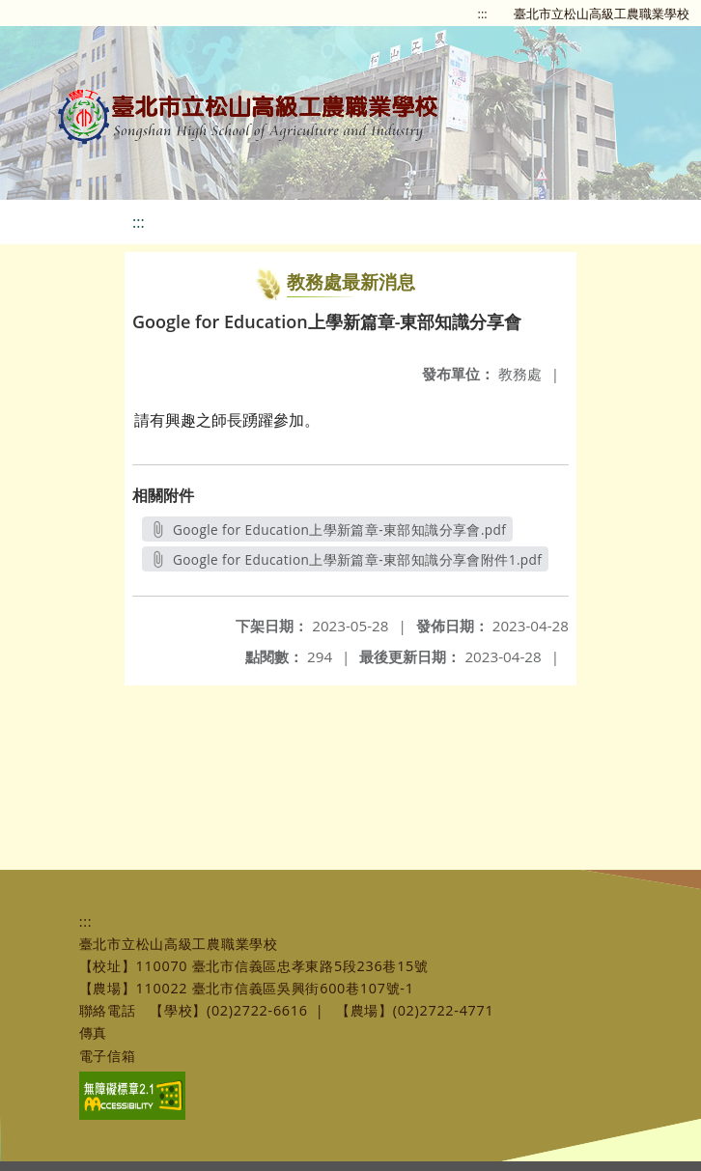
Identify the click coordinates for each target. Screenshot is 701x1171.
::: (483, 13)
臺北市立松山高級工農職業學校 (601, 13)
